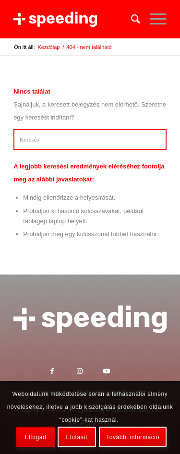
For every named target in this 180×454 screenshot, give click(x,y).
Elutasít (76, 437)
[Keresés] (130, 19)
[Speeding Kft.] (74, 19)
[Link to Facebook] (63, 372)
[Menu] (153, 19)
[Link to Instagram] (90, 372)
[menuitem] (130, 19)
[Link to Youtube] (116, 372)
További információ (132, 437)
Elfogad (35, 437)
